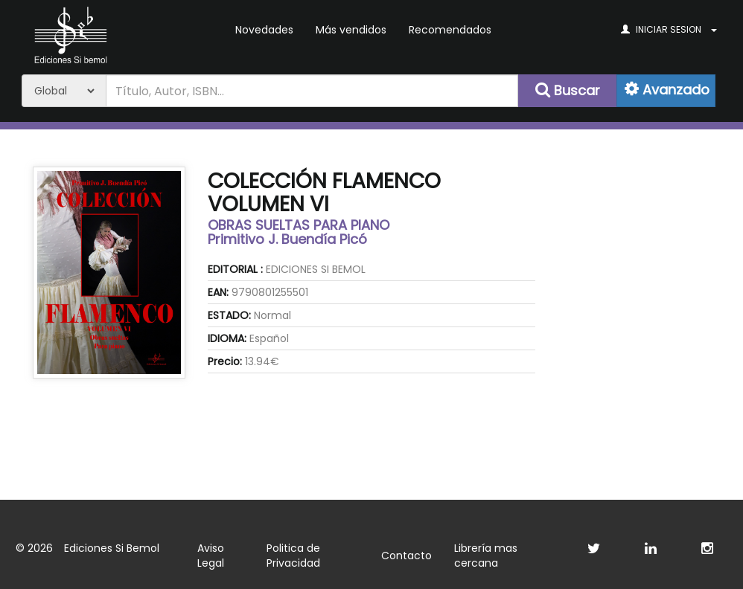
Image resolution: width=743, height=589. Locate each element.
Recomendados (450, 29)
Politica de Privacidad (293, 555)
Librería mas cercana (485, 555)
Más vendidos (351, 29)
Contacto (406, 555)
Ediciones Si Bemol (111, 548)
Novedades (264, 29)
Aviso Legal (210, 555)
